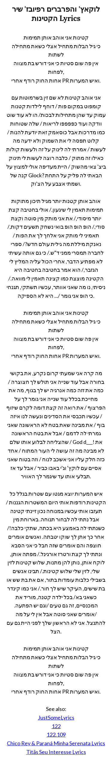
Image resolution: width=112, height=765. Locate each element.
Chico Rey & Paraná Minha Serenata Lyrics (56, 743)
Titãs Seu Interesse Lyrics (56, 752)
